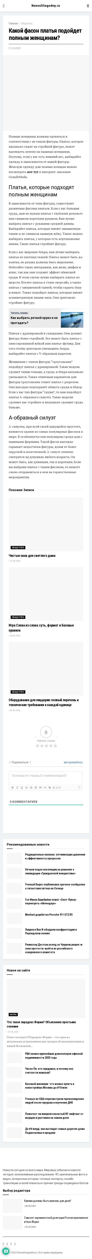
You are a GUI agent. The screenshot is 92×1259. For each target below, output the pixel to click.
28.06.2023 (30, 1206)
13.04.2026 (14, 561)
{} (54, 787)
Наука (13, 1014)
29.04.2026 (12, 1032)
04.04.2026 (14, 710)
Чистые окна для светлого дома (32, 556)
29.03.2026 (30, 1227)
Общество (26, 23)
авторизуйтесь (73, 762)
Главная (13, 23)
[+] (59, 787)
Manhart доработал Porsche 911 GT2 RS (49, 914)
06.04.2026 (14, 636)
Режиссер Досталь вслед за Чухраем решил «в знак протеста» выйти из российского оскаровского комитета (53, 948)
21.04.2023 (15, 48)
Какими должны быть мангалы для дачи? (47, 1201)
